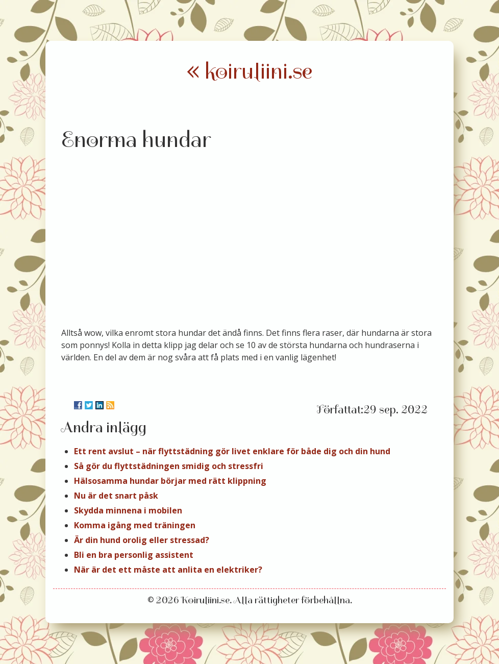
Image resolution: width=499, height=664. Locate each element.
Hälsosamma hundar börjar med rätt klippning (170, 480)
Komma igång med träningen (134, 525)
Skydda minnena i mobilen (128, 510)
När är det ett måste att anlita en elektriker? (168, 569)
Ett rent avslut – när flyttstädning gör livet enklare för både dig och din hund (232, 451)
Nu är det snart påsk (116, 495)
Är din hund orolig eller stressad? (141, 540)
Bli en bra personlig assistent (133, 554)
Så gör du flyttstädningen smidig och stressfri (168, 466)
